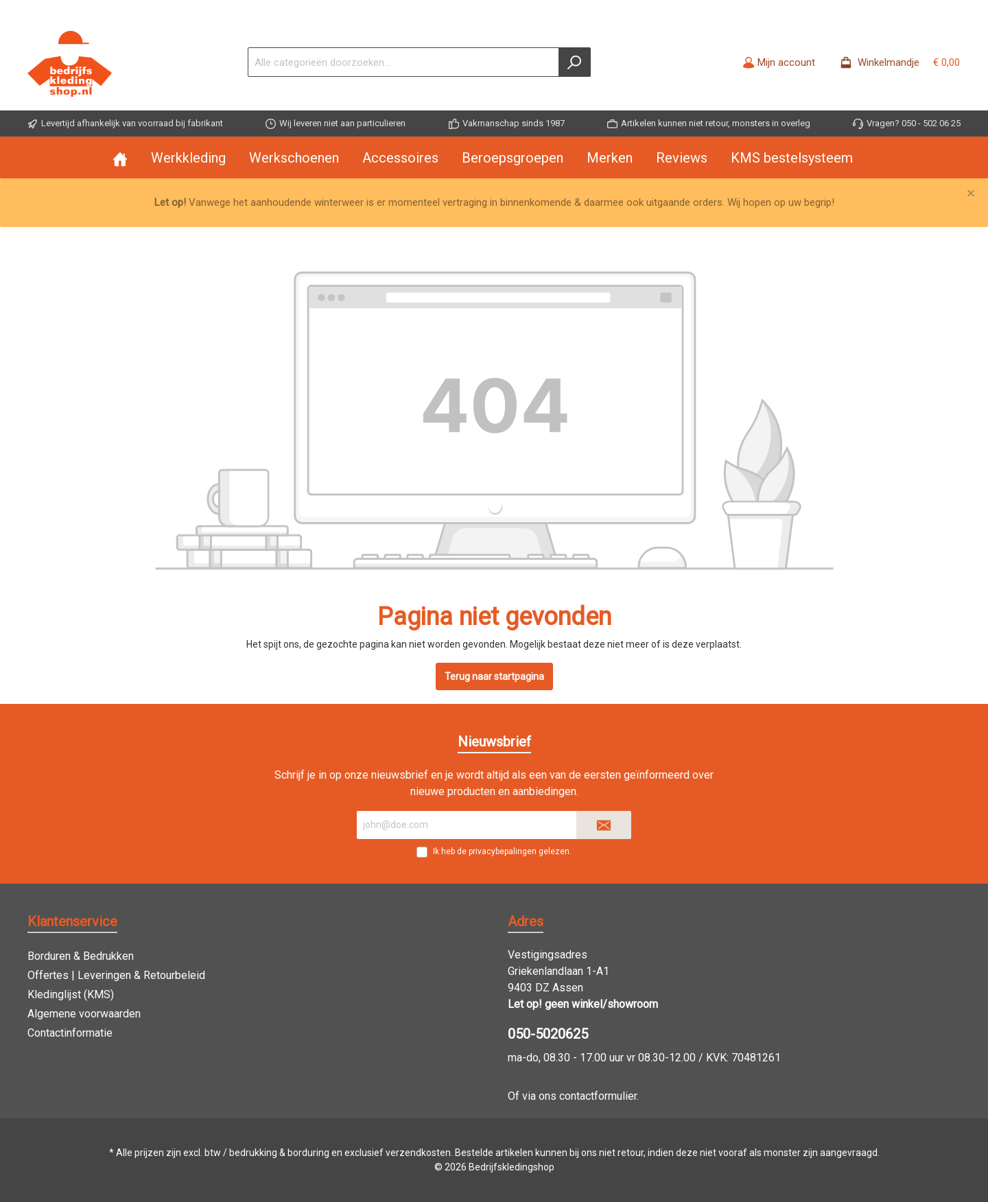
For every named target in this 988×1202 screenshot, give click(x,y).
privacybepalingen (503, 851)
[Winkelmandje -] (896, 62)
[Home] (132, 157)
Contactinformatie (70, 1032)
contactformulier (598, 1096)
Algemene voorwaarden (84, 1013)
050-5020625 (548, 1034)
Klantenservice (72, 921)
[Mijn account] (778, 62)
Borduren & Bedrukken (80, 956)
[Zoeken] (574, 62)
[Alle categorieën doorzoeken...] (403, 62)
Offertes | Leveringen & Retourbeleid (116, 975)
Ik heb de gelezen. (502, 851)
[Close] (970, 193)
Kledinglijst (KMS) (70, 994)
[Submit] (603, 825)
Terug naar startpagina (494, 676)
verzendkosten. (419, 1152)
